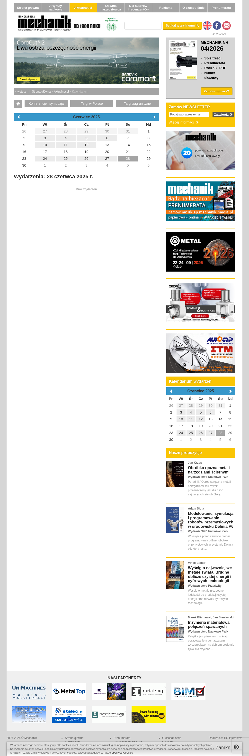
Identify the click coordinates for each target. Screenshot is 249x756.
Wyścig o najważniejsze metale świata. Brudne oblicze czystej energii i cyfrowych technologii (210, 574)
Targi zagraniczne (137, 103)
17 (181, 426)
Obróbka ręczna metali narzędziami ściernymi (209, 470)
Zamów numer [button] (216, 91)
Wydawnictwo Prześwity (205, 585)
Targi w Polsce (92, 103)
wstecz (22, 91)
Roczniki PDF (215, 68)
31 (220, 405)
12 (201, 419)
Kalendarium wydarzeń (190, 381)
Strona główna (28, 7)
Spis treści (213, 58)
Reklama (165, 7)
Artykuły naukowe (55, 7)
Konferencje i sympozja (46, 103)
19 (201, 426)
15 (230, 419)
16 (171, 426)
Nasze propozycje (185, 453)
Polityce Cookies (123, 752)
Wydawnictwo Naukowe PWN (208, 477)
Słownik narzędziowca (110, 7)
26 (171, 405)
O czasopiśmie (193, 7)
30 (210, 405)
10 (181, 419)
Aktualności (83, 7)
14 (220, 419)
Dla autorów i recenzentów (138, 7)
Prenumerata (221, 7)
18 (191, 426)
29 (201, 405)
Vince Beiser (196, 563)
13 (210, 419)
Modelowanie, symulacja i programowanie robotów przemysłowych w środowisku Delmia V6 (210, 520)
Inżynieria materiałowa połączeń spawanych (209, 624)
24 (181, 433)
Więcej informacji (184, 122)
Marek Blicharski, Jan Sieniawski (210, 617)
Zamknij (227, 747)
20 (210, 426)
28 (191, 405)
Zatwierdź (223, 114)
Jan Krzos (195, 462)
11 (191, 419)
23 (171, 433)
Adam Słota (196, 508)
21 (220, 426)
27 (181, 405)
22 (230, 426)
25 (191, 433)
